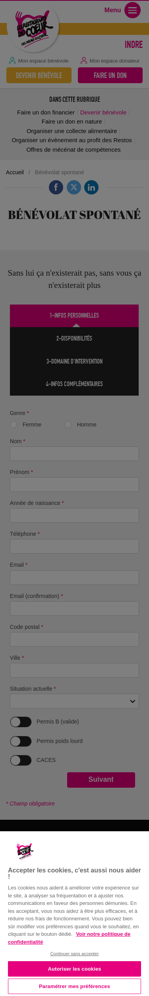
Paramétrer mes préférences (74, 986)
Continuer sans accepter (74, 953)
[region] (74, 913)
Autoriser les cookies (74, 969)
